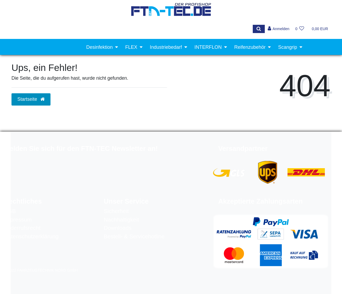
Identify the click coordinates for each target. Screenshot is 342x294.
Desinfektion (99, 47)
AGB (10, 211)
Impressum (18, 219)
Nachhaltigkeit (121, 219)
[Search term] (129, 29)
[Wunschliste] (299, 29)
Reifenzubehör (250, 47)
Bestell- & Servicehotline (134, 236)
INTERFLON (208, 47)
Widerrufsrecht (22, 228)
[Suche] (258, 29)
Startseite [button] (31, 99)
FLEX (131, 47)
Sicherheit (116, 211)
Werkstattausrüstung (275, 64)
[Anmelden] (278, 29)
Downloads (117, 228)
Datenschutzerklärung (31, 236)
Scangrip (287, 47)
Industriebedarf (166, 47)
